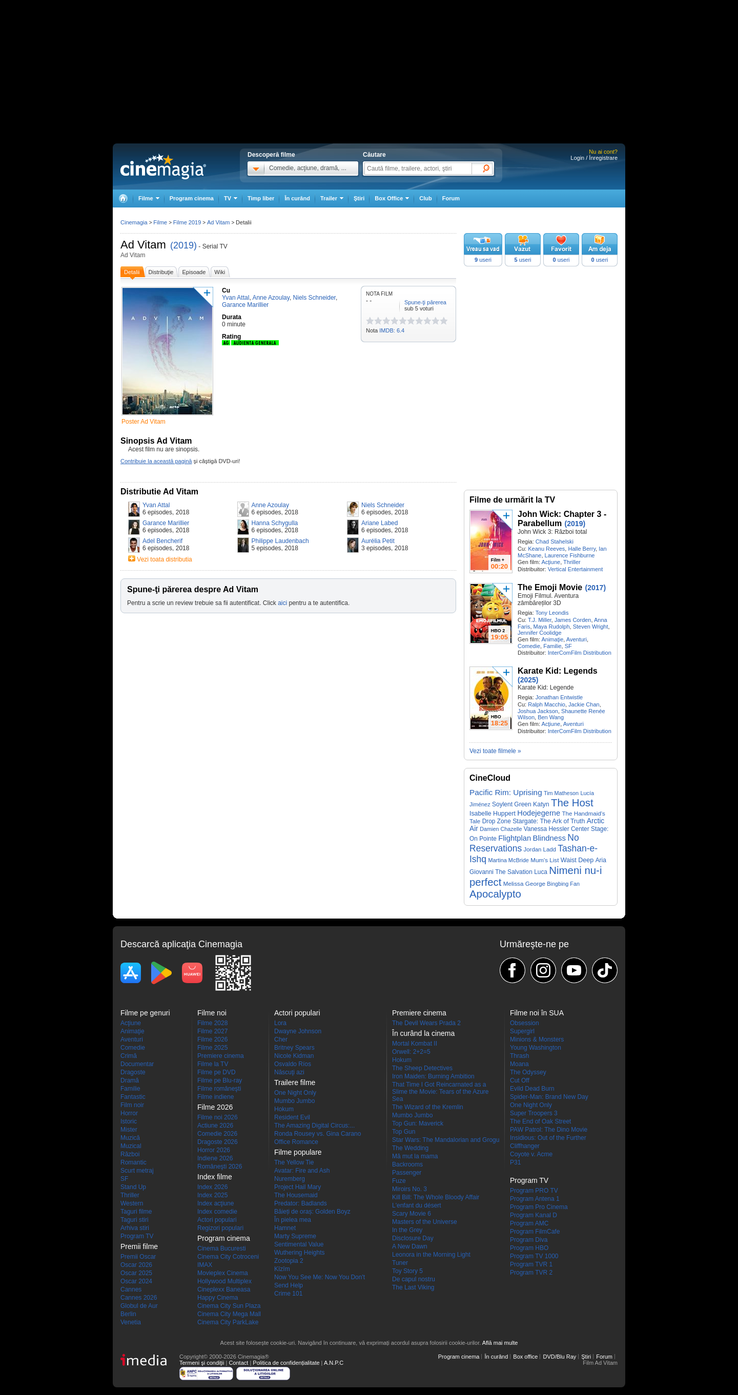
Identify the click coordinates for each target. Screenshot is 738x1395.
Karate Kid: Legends (558, 671)
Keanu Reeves (546, 549)
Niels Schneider (382, 505)
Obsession (524, 1023)
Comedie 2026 (217, 1133)
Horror (129, 1113)
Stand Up (133, 1187)
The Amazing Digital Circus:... (314, 1125)
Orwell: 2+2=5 (411, 1051)
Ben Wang (551, 717)
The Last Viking (413, 1287)
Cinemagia (134, 222)
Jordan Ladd (540, 849)
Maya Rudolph (552, 626)
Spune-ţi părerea (425, 302)
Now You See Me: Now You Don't (319, 1277)
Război (129, 1154)
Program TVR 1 (531, 1264)
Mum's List (544, 860)
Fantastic (133, 1096)
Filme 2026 (212, 1039)
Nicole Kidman (294, 1055)
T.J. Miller (539, 620)
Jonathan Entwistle (559, 697)
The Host (572, 802)
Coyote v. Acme (531, 1154)
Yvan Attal (156, 505)
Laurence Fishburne (570, 555)
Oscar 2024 (136, 1281)
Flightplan (514, 838)
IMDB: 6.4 (391, 330)
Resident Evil (292, 1117)
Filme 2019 (187, 222)
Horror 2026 (213, 1150)
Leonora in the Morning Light (431, 1254)
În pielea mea (292, 1219)
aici (282, 603)
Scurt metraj (137, 1170)
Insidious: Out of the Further (548, 1137)
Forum (451, 198)
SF (568, 646)
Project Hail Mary (297, 1187)
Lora (280, 1023)
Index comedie (217, 1211)
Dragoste (133, 1072)
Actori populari (217, 1219)
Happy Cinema (217, 1297)
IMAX (204, 1264)
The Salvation (513, 872)
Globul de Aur (139, 1305)
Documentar (137, 1064)
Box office (525, 1357)
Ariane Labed (379, 523)
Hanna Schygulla (275, 523)
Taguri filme (136, 1211)
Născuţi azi (289, 1072)
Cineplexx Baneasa (223, 1289)
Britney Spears (294, 1047)
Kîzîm (282, 1269)
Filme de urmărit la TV (512, 499)
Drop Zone (496, 821)
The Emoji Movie (550, 587)
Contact (238, 1363)
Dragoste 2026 (217, 1142)
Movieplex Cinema (222, 1273)
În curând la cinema (423, 1033)
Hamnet (285, 1228)
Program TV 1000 (534, 1256)
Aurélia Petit (378, 541)
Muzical (130, 1146)
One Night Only (295, 1092)
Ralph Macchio (546, 704)
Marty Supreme (295, 1236)
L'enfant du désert (416, 1205)
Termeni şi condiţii (201, 1363)
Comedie (529, 646)
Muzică (130, 1137)
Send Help (288, 1285)
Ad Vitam (143, 244)
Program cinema (192, 198)
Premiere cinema (220, 1055)
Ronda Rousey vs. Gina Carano (317, 1133)
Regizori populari (220, 1228)
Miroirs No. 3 (409, 1189)
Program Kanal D (533, 1215)
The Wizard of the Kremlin (427, 1107)
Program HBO (529, 1248)
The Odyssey (528, 1072)
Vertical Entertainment (575, 569)
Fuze (399, 1180)
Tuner (400, 1262)
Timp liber (261, 198)
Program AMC (529, 1223)
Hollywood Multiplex (224, 1281)
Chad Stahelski (554, 541)
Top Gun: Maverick (417, 1123)
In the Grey (407, 1230)
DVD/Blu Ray (559, 1357)
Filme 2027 (212, 1031)
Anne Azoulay (270, 505)
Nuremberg (289, 1178)
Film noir (132, 1105)
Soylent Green (511, 804)
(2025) (528, 680)
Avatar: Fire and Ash (302, 1170)
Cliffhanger (525, 1146)
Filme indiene (215, 1096)
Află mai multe (500, 1343)
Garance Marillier (165, 523)
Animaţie (552, 639)
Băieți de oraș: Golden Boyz (312, 1211)
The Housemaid (296, 1195)
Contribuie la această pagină (156, 461)
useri (483, 260)
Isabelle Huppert (492, 813)
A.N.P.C (333, 1363)
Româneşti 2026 (219, 1166)
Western (131, 1203)
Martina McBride (508, 860)
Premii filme (139, 1246)
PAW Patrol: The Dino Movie (548, 1129)
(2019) (183, 245)
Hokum (284, 1109)
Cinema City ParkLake (227, 1322)
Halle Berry (582, 549)
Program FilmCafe (535, 1231)
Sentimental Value (299, 1244)
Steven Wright (590, 626)
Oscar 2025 (136, 1273)
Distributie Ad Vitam (159, 491)
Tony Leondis (552, 613)
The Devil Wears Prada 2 (426, 1023)
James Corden (573, 620)
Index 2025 (212, 1195)
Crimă (128, 1055)
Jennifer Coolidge (540, 633)
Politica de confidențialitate (286, 1363)
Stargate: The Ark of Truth (548, 821)
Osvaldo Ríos (292, 1064)
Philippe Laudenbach (280, 541)
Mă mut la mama (415, 1156)
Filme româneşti (219, 1088)
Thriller (572, 562)
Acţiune (550, 562)
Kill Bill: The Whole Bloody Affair (435, 1197)
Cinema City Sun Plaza (228, 1305)
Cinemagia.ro (163, 166)
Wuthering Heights (299, 1252)
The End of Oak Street (540, 1121)
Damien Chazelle (501, 829)
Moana (519, 1064)
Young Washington (535, 1047)
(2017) (595, 588)
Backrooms (407, 1164)
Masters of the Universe (424, 1221)
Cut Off (519, 1080)
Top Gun (403, 1131)
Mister (128, 1129)
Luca (540, 872)
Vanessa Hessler (546, 828)
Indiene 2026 (215, 1158)
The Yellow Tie (294, 1162)
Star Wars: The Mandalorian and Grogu (445, 1139)
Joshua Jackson (538, 711)
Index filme (214, 1177)
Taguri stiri (134, 1219)
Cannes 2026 (138, 1297)
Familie (552, 646)
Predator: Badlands (300, 1203)
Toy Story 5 (407, 1271)
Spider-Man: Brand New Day (549, 1096)
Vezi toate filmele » (495, 751)
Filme (160, 222)
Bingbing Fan (563, 884)
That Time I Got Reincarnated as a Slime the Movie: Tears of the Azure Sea (440, 1091)
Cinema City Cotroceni (228, 1256)
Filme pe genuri (145, 1013)
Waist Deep (577, 860)
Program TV (136, 1236)
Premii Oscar (138, 1256)
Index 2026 (212, 1187)
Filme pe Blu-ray (219, 1080)
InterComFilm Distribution (579, 653)
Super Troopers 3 (534, 1113)
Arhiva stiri (134, 1228)
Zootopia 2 (288, 1260)
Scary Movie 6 (411, 1213)
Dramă (129, 1080)
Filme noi (212, 1013)
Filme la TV (212, 1064)
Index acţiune (215, 1203)
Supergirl (522, 1031)
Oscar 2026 (136, 1264)
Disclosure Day (413, 1238)
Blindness (549, 838)
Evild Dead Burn (532, 1088)
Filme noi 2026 (217, 1117)
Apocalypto (495, 894)
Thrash (519, 1055)
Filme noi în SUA (537, 1013)
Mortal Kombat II (414, 1043)
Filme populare (298, 1152)
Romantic (133, 1162)
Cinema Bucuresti (221, 1248)
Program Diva (528, 1239)
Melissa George (524, 883)
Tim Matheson (561, 793)
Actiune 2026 (215, 1125)
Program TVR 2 (531, 1272)
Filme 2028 (212, 1023)
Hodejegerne (538, 813)
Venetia (130, 1322)
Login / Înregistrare (594, 158)
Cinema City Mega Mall (229, 1314)
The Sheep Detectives (422, 1068)
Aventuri (576, 639)
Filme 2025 (212, 1047)
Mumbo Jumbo (294, 1101)
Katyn (541, 804)
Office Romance (296, 1142)
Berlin (128, 1314)
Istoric (128, 1121)
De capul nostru (413, 1279)
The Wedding (410, 1148)
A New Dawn (409, 1246)
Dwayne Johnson (297, 1031)
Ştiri (359, 198)
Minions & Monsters (537, 1039)
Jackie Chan (584, 704)
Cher (281, 1039)
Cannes (130, 1289)
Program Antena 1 (535, 1198)
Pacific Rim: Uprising (505, 792)
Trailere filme (294, 1082)
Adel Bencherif (162, 541)
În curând (297, 198)
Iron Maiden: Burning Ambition (433, 1076)
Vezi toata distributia (164, 559)
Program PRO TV (534, 1190)
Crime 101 (288, 1293)
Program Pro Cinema (539, 1207)
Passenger (406, 1172)
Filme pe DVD (216, 1072)
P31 (515, 1162)
